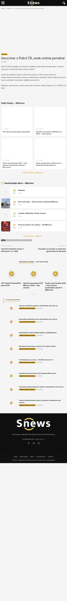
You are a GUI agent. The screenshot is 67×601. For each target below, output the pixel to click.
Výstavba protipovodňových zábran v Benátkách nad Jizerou (41, 387)
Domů (3, 8)
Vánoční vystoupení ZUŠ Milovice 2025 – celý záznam (33, 285)
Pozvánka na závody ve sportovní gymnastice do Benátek (52, 250)
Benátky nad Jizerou (27, 308)
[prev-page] (32, 294)
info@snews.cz (39, 439)
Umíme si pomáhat (26, 240)
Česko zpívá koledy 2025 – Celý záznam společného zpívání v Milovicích (55, 286)
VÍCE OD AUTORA (42, 262)
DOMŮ (16, 457)
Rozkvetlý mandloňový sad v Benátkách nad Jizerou (38, 319)
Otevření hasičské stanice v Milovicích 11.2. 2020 (12, 250)
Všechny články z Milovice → (33, 173)
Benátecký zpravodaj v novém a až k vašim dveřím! (37, 346)
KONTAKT (50, 457)
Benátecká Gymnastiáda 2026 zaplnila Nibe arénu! (37, 373)
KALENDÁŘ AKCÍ (41, 457)
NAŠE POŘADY (24, 457)
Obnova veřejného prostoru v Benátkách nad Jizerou (38, 306)
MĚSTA (32, 457)
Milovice (10, 8)
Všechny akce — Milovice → (33, 236)
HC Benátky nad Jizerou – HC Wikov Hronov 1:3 (36, 360)
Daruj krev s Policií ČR (13, 240)
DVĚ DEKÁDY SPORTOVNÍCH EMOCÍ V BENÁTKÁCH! (38, 333)
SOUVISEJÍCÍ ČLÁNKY (26, 262)
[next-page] (35, 294)
